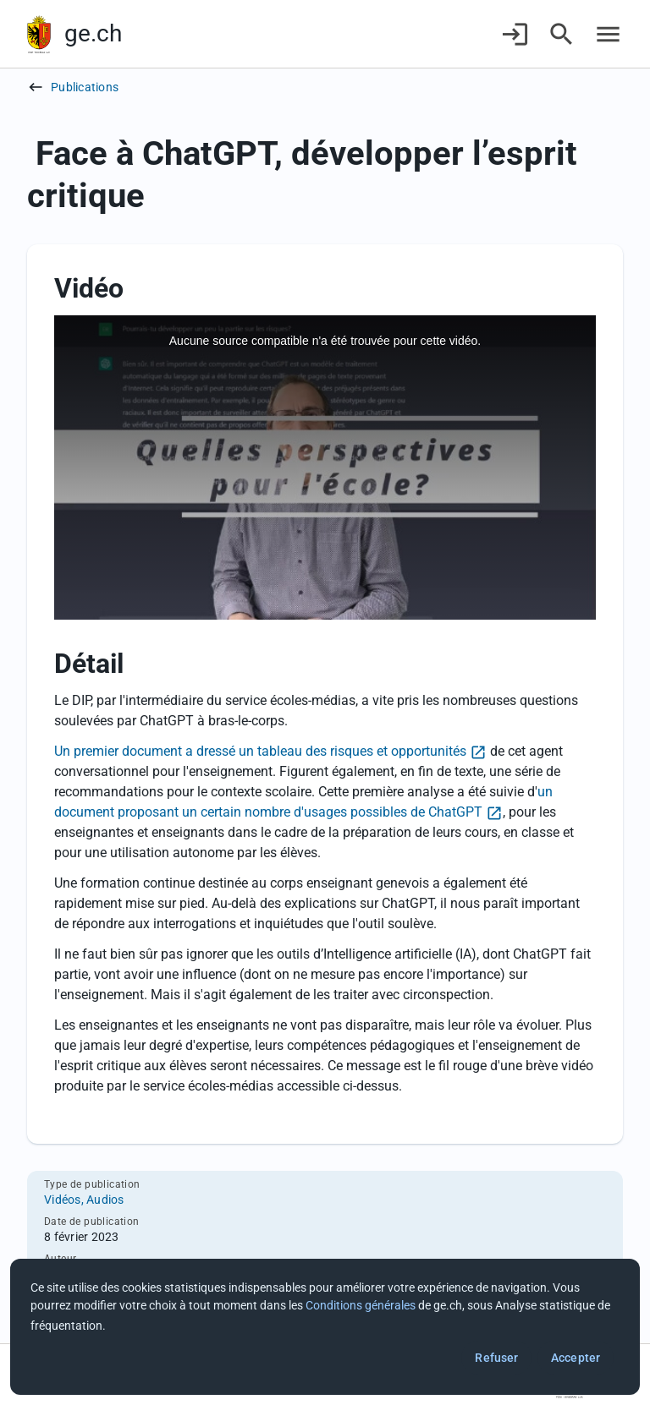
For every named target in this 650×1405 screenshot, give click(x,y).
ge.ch (93, 33)
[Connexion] (515, 34)
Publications (84, 87)
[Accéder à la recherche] (561, 34)
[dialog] (325, 1327)
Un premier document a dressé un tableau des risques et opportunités (260, 751)
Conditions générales (361, 1305)
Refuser (496, 1357)
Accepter (575, 1357)
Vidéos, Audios (84, 1199)
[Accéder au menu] (608, 34)
